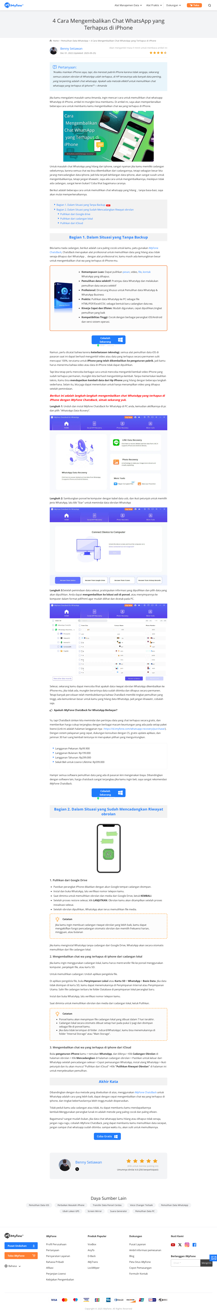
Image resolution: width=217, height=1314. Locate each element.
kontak (147, 272)
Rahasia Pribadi (55, 1262)
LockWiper (94, 1267)
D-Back (92, 1256)
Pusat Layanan (137, 1244)
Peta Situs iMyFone (140, 1262)
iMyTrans (93, 1262)
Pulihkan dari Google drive (75, 214)
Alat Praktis (152, 5)
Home (56, 40)
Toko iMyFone (16, 1255)
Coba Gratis (107, 1136)
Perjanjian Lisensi (56, 1273)
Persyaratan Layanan (58, 1256)
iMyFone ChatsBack (146, 1092)
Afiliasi (49, 1267)
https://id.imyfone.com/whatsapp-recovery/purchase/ (134, 728)
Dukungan (172, 5)
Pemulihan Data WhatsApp (74, 40)
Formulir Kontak (138, 1273)
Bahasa (12, 1266)
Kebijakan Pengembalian (60, 1279)
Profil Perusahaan (56, 1244)
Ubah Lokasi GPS (71, 1211)
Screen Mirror (95, 1211)
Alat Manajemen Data (127, 5)
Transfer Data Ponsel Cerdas (107, 1205)
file (140, 272)
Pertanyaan (52, 1250)
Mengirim (206, 1262)
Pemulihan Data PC (145, 1211)
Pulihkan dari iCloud (71, 223)
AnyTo (91, 1250)
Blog (131, 1256)
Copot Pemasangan (140, 1267)
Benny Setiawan (71, 48)
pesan (126, 272)
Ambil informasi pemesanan (145, 1250)
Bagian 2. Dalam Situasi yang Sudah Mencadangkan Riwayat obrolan (95, 209)
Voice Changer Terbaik (141, 1205)
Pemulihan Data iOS (39, 1205)
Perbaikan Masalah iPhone (71, 1205)
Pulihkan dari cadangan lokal (76, 218)
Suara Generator (118, 1211)
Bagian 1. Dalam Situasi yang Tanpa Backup (83, 204)
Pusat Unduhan (17, 1245)
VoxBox (92, 1244)
